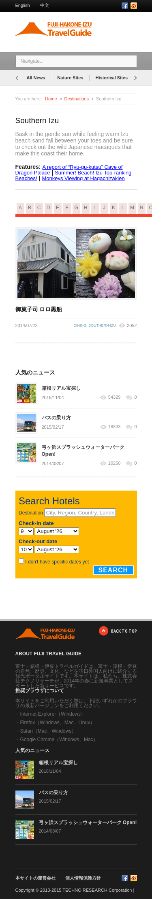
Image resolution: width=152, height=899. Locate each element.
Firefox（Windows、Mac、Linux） (57, 722)
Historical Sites (112, 77)
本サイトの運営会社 (35, 878)
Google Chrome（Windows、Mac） (59, 739)
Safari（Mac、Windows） (48, 731)
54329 (114, 397)
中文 (44, 5)
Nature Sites (70, 77)
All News (36, 77)
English (22, 5)
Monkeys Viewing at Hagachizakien (83, 178)
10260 (114, 463)
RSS (134, 5)
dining (80, 325)
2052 (132, 325)
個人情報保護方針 (83, 878)
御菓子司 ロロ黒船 (38, 309)
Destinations (76, 98)
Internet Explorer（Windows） (53, 714)
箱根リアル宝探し (61, 388)
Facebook (125, 5)
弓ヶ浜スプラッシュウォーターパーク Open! (88, 822)
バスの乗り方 (56, 418)
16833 (114, 427)
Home (51, 98)
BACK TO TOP (124, 631)
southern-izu (102, 325)
